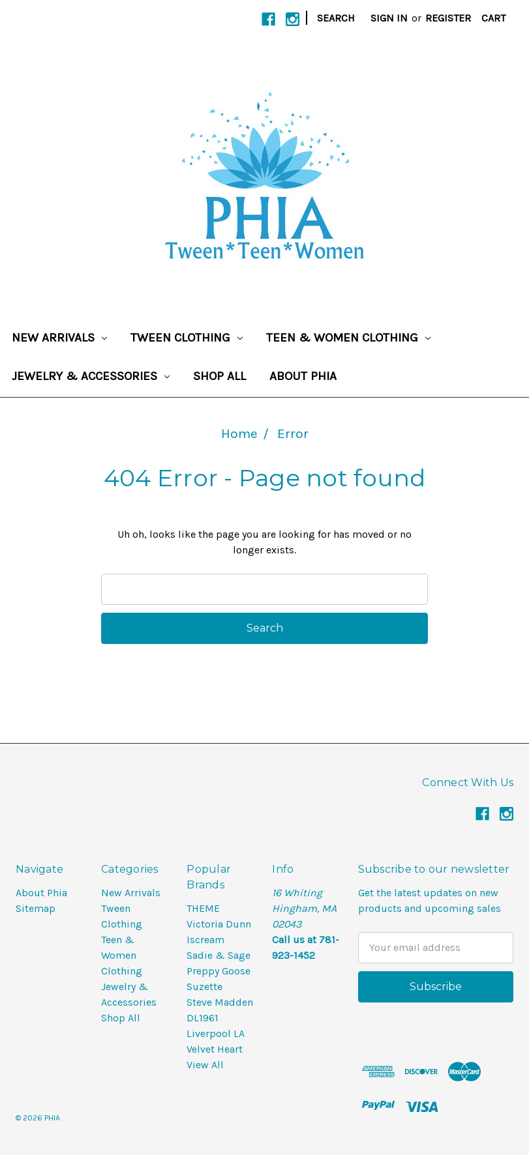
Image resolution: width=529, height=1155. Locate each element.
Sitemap (35, 908)
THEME (203, 908)
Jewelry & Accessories (91, 376)
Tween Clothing (186, 337)
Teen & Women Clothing (348, 337)
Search (336, 18)
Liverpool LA (216, 1033)
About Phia (303, 376)
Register (448, 18)
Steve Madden (220, 1002)
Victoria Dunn (219, 924)
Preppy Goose (218, 971)
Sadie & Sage (218, 955)
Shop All (219, 376)
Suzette (204, 986)
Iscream (205, 939)
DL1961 (203, 1018)
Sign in (389, 18)
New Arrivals (59, 337)
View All (205, 1065)
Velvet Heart (215, 1049)
